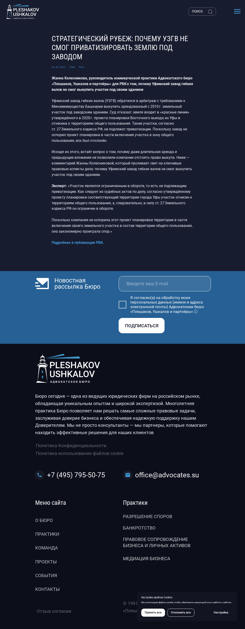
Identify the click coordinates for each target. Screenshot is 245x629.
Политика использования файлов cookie (80, 453)
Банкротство (139, 528)
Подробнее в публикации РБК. (78, 242)
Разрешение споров (147, 516)
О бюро (44, 520)
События (46, 575)
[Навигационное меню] (237, 11)
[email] (165, 283)
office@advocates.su (167, 475)
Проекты (46, 561)
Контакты (47, 589)
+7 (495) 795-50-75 (76, 475)
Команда (46, 548)
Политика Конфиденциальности (71, 445)
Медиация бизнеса (146, 558)
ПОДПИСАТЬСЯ (141, 325)
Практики (47, 534)
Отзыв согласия (54, 611)
